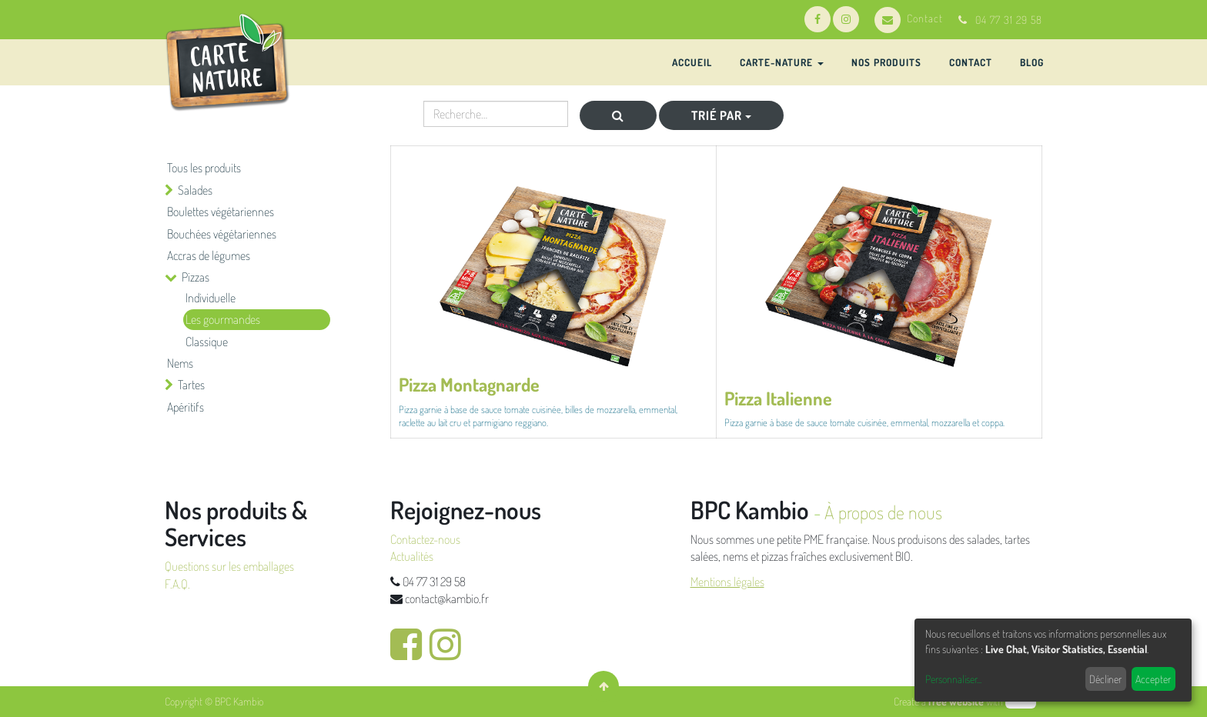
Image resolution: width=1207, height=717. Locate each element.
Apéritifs (185, 407)
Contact (908, 18)
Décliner (1105, 678)
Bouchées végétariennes (221, 234)
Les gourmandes (223, 319)
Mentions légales (727, 581)
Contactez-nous (425, 539)
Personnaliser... (953, 678)
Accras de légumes (208, 255)
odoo (1020, 701)
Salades (195, 190)
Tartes (191, 384)
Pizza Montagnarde (469, 384)
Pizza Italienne (778, 398)
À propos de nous (883, 512)
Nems (180, 363)
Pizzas (195, 277)
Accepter (1153, 678)
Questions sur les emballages (229, 566)
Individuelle (211, 297)
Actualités (411, 556)
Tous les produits (204, 167)
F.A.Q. (177, 584)
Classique (207, 341)
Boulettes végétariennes (220, 211)
